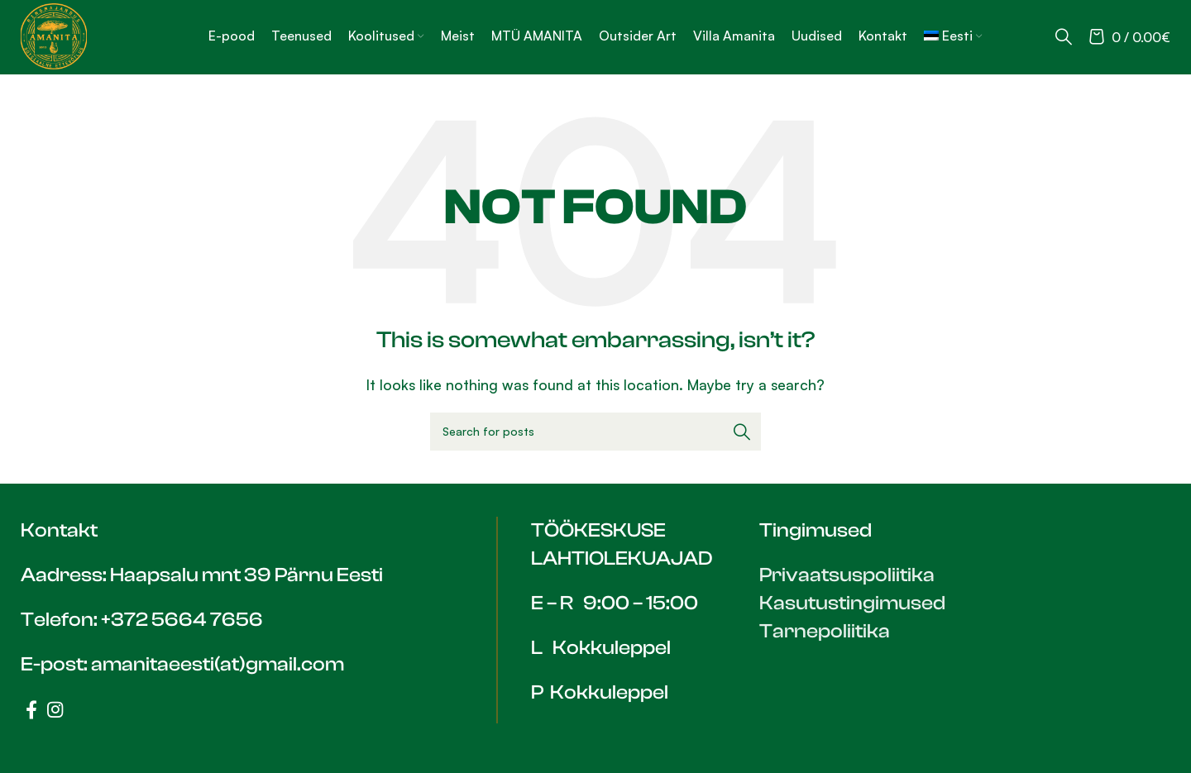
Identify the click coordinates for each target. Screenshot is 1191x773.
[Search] (1063, 36)
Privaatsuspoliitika (847, 575)
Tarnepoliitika (824, 631)
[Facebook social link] (31, 709)
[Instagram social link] (55, 709)
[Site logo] (54, 34)
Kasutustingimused (852, 603)
